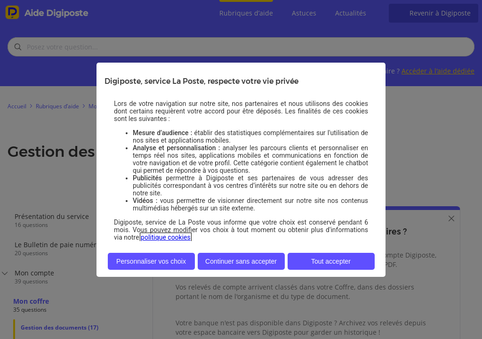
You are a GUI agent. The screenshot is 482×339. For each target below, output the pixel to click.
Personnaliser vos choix (151, 261)
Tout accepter (331, 261)
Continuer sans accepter (241, 261)
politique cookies (166, 237)
